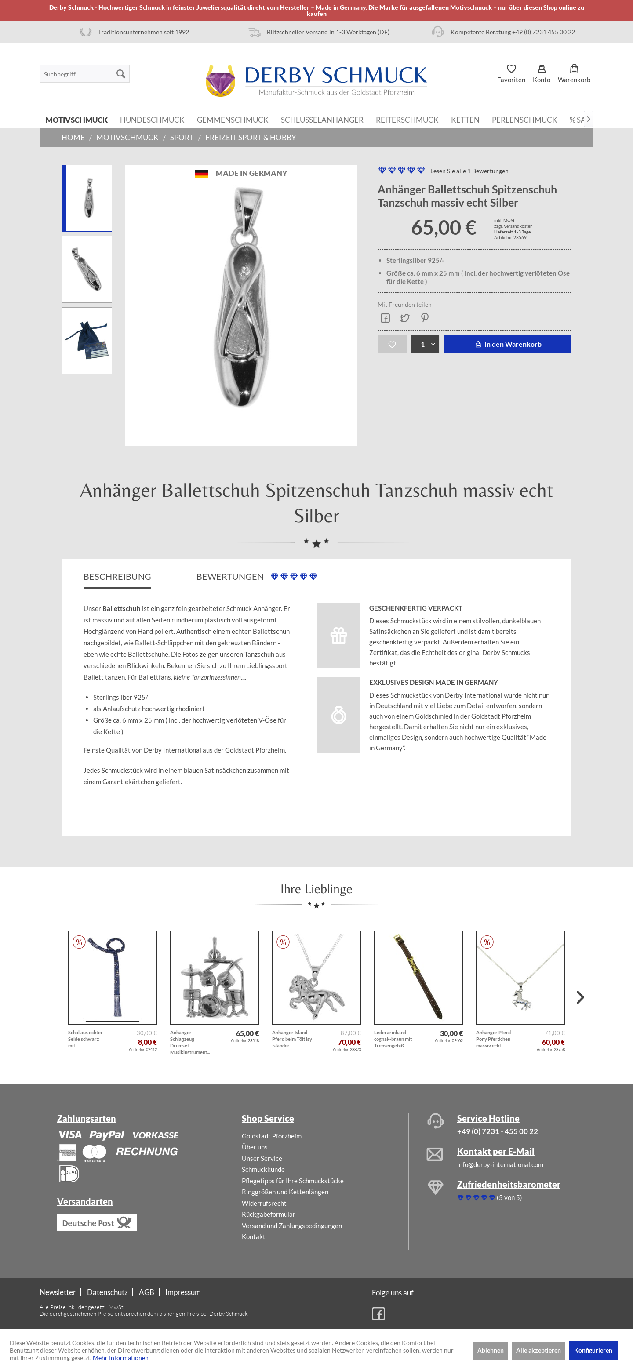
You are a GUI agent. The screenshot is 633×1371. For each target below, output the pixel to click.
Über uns (255, 1147)
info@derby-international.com (500, 1164)
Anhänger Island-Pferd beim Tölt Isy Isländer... (292, 1038)
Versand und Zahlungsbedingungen (292, 1225)
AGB (146, 1292)
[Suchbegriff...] (85, 74)
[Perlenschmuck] (525, 119)
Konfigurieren (593, 1350)
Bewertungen (256, 576)
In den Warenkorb (507, 344)
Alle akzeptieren (538, 1350)
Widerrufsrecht (264, 1203)
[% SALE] (582, 119)
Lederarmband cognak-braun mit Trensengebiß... (393, 1038)
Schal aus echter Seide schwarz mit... (85, 1038)
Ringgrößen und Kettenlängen (285, 1192)
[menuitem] (85, 74)
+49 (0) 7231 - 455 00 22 (497, 1131)
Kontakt (254, 1236)
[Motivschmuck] (77, 119)
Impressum (183, 1292)
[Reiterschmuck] (407, 119)
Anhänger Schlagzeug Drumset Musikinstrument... (190, 1042)
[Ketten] (465, 119)
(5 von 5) (489, 1197)
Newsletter (58, 1292)
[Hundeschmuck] (152, 119)
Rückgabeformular (268, 1214)
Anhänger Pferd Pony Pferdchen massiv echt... (493, 1038)
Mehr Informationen (121, 1357)
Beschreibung (117, 576)
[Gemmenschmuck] (233, 119)
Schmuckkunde (263, 1169)
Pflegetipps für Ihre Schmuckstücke (293, 1181)
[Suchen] (121, 74)
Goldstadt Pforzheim (272, 1136)
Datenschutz (107, 1292)
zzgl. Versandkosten (513, 226)
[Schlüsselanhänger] (322, 119)
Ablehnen (490, 1350)
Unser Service (262, 1158)
